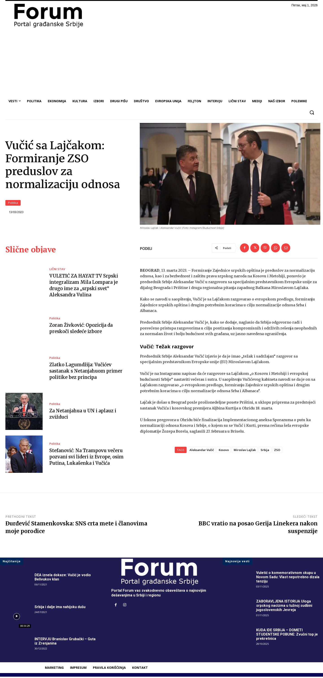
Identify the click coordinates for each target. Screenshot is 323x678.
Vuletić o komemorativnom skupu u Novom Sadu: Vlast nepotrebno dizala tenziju (287, 578)
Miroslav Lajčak (245, 451)
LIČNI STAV (57, 270)
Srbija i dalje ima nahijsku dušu (60, 608)
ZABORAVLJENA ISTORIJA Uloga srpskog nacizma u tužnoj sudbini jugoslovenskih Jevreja (284, 606)
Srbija (265, 451)
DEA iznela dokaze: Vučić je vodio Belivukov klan (63, 578)
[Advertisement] (161, 62)
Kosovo (224, 451)
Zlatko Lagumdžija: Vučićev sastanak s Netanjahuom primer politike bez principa (85, 372)
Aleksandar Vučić (202, 451)
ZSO (277, 451)
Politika (13, 204)
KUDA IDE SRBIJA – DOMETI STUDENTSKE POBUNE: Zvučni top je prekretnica (287, 635)
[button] (312, 112)
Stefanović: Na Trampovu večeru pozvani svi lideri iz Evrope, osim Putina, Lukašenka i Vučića (86, 458)
